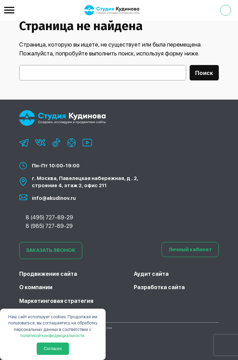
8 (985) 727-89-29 (49, 226)
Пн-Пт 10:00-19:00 (56, 165)
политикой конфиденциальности (52, 335)
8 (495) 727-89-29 (49, 217)
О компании (35, 287)
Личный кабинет (190, 249)
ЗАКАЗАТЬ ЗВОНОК (50, 250)
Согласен (53, 348)
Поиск (204, 72)
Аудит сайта (151, 274)
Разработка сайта (159, 287)
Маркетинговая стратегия (56, 301)
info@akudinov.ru (54, 198)
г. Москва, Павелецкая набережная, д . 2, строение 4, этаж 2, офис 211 (85, 182)
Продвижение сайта (48, 274)
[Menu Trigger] (9, 10)
